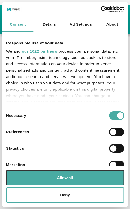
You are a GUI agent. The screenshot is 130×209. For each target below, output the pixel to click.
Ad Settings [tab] (81, 24)
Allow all (65, 177)
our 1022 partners (39, 51)
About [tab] (112, 24)
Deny (65, 195)
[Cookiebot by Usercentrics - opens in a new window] (101, 9)
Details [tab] (49, 24)
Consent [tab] (18, 24)
